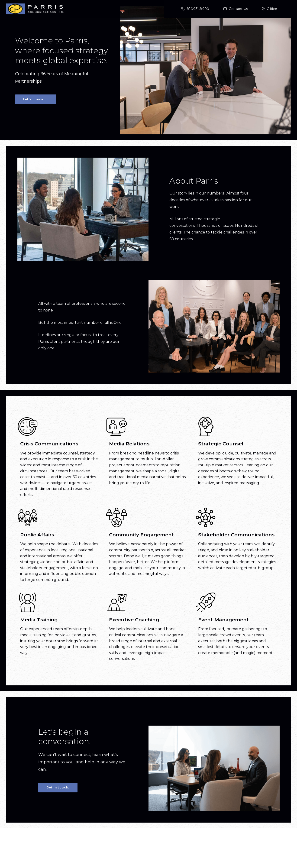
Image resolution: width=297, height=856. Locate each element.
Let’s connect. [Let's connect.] (35, 99)
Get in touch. (57, 799)
